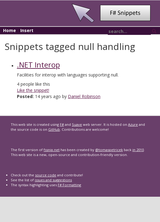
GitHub (54, 129)
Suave (77, 124)
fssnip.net (52, 149)
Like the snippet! (33, 90)
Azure (133, 124)
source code (45, 175)
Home (9, 30)
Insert (26, 30)
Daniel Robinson (84, 96)
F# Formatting (69, 185)
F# (62, 124)
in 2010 (138, 149)
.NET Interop (38, 65)
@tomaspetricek (109, 149)
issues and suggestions (53, 180)
